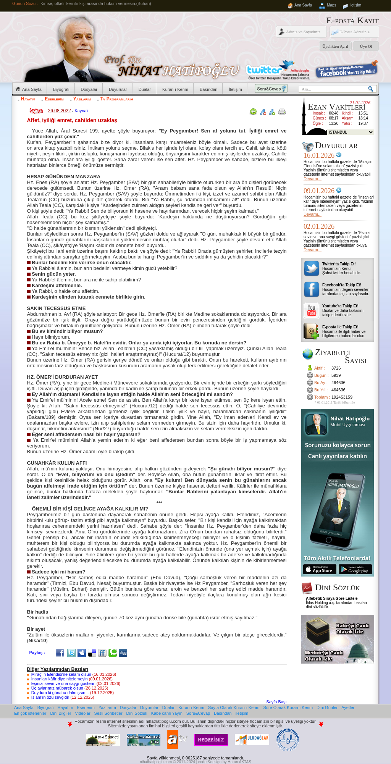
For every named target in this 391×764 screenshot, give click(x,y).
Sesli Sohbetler (108, 713)
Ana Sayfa (303, 5)
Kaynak (81, 110)
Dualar (145, 89)
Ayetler (347, 707)
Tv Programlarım (116, 99)
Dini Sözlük (136, 713)
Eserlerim (54, 99)
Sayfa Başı (276, 701)
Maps (331, 5)
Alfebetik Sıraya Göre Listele (332, 598)
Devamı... (313, 178)
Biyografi (61, 89)
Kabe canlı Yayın (167, 713)
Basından (208, 89)
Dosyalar (89, 89)
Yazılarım (82, 99)
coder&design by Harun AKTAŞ (224, 762)
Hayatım (28, 99)
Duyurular (118, 89)
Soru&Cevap (198, 713)
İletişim (355, 5)
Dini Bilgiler (60, 713)
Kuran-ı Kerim (175, 89)
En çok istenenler (30, 713)
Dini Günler (327, 707)
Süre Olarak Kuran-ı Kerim (288, 707)
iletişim (242, 713)
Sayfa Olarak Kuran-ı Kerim (234, 707)
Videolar (82, 713)
